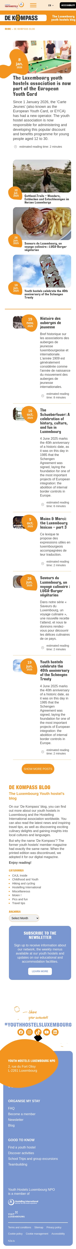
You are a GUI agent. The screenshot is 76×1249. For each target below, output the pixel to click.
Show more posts (38, 769)
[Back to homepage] (14, 5)
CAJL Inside (19, 875)
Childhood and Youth (25, 879)
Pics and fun (20, 899)
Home (8, 28)
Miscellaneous (21, 891)
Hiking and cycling (23, 883)
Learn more (40, 971)
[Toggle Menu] (33, 5)
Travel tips (18, 903)
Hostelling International (26, 887)
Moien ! (16, 895)
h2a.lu (11, 1240)
